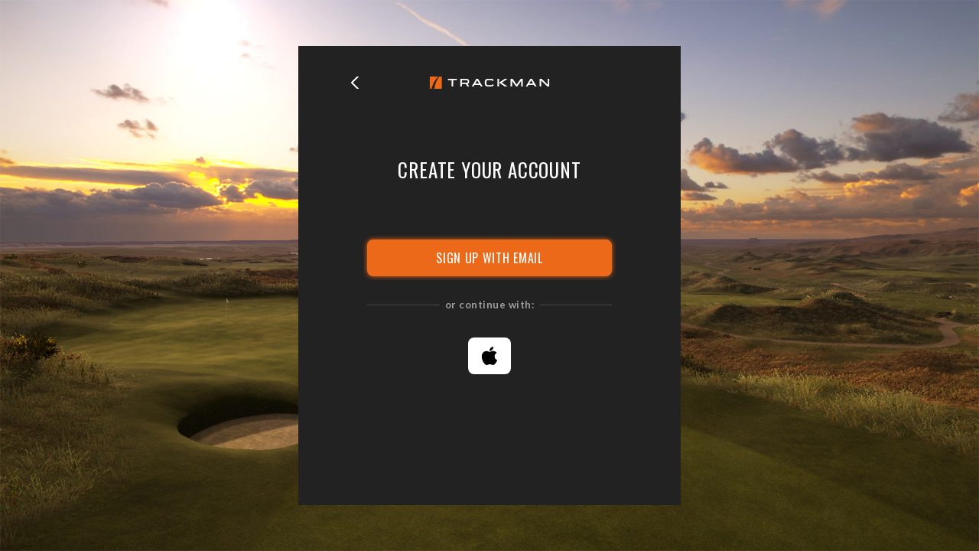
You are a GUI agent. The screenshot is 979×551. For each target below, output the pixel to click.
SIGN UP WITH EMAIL (489, 258)
